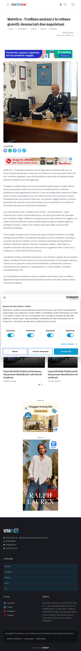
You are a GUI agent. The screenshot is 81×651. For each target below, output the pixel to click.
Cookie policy (41, 638)
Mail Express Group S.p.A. (64, 633)
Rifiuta (15, 351)
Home (10, 29)
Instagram (9, 610)
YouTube (9, 615)
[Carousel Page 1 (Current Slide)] (39, 384)
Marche (43, 29)
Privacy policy (29, 638)
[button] (66, 4)
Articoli (33, 29)
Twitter (8, 606)
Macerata (53, 29)
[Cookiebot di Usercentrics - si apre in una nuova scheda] (68, 297)
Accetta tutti (66, 351)
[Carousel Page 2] (42, 384)
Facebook (9, 602)
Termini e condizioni (14, 638)
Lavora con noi (10, 547)
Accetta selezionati (40, 351)
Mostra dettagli (67, 344)
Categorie (22, 29)
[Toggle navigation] (8, 4)
